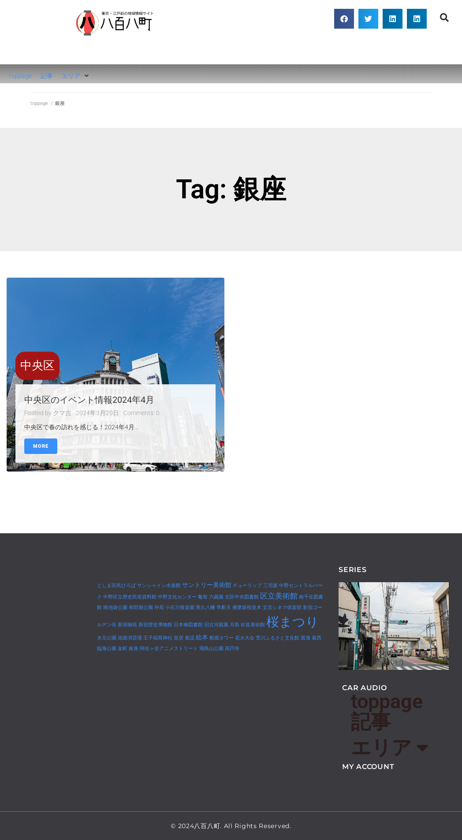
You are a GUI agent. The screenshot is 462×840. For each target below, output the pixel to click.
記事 (371, 722)
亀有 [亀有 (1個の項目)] (203, 597)
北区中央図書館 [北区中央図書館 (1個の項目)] (242, 597)
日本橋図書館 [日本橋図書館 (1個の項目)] (188, 625)
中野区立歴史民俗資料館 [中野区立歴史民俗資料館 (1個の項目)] (129, 597)
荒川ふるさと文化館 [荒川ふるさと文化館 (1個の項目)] (277, 638)
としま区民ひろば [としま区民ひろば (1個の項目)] (116, 585)
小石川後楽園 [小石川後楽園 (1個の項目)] (179, 607)
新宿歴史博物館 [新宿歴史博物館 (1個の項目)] (155, 625)
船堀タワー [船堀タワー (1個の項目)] (221, 638)
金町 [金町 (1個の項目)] (122, 648)
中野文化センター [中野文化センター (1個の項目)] (177, 597)
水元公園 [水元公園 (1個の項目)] (106, 638)
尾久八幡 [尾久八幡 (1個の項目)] (205, 607)
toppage (39, 103)
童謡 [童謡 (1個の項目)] (189, 638)
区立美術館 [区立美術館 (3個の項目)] (279, 595)
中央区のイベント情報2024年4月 (89, 399)
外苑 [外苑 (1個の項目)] (159, 607)
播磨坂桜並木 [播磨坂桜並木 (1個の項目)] (246, 607)
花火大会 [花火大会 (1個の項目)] (244, 638)
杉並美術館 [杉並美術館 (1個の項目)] (253, 625)
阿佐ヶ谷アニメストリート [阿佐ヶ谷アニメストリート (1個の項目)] (169, 648)
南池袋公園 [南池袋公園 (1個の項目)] (115, 607)
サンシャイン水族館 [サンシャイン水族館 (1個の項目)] (159, 585)
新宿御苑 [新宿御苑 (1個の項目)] (127, 625)
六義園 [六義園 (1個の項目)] (216, 597)
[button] (344, 19)
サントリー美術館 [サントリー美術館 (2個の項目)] (206, 585)
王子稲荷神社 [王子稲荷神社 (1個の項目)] (157, 638)
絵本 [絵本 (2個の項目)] (202, 637)
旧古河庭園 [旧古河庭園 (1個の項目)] (216, 625)
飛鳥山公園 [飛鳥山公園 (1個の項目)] (211, 648)
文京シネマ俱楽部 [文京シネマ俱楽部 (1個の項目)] (282, 607)
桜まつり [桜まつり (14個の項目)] (292, 621)
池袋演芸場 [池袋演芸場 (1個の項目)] (130, 638)
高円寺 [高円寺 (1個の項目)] (232, 648)
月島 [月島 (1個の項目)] (234, 625)
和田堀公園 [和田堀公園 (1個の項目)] (141, 607)
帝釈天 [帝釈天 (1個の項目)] (223, 607)
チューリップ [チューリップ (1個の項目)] (247, 585)
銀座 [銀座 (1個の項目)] (133, 648)
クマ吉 (62, 412)
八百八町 (115, 50)
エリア (389, 747)
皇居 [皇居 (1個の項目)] (178, 638)
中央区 (37, 365)
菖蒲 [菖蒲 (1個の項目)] (305, 638)
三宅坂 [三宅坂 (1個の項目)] (270, 585)
